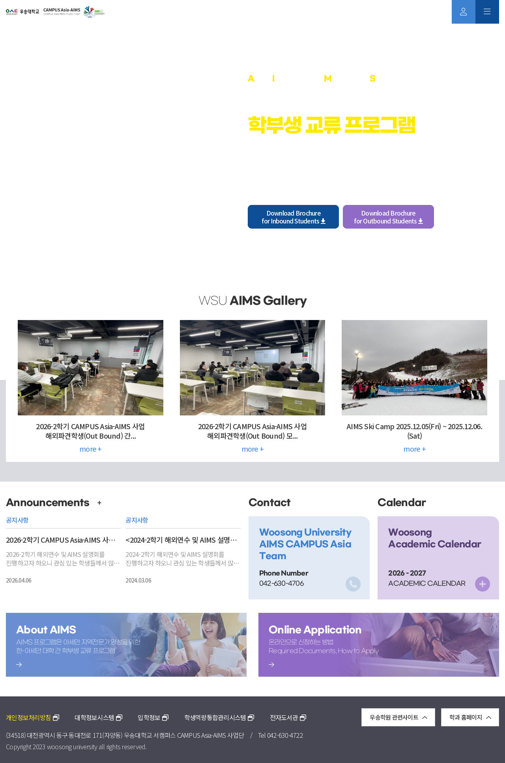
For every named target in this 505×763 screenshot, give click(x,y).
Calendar (402, 502)
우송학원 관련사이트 (398, 717)
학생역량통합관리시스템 (219, 717)
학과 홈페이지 (470, 717)
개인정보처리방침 (32, 717)
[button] (25, 151)
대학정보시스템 (98, 717)
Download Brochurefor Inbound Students (293, 216)
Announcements (54, 502)
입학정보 (153, 717)
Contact (270, 502)
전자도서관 (288, 717)
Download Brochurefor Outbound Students (388, 216)
